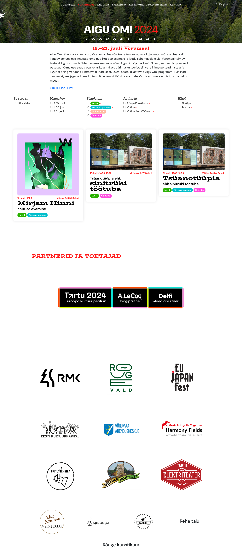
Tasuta (185, 107)
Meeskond (136, 4)
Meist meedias (156, 4)
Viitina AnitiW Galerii (138, 111)
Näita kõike (21, 103)
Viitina (130, 107)
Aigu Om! (121, 30)
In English (222, 4)
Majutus (103, 4)
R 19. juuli (57, 103)
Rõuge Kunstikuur (136, 103)
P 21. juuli (57, 111)
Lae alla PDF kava (61, 88)
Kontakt (175, 4)
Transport (119, 4)
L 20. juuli (57, 107)
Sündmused (86, 4)
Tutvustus (68, 4)
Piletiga (185, 103)
